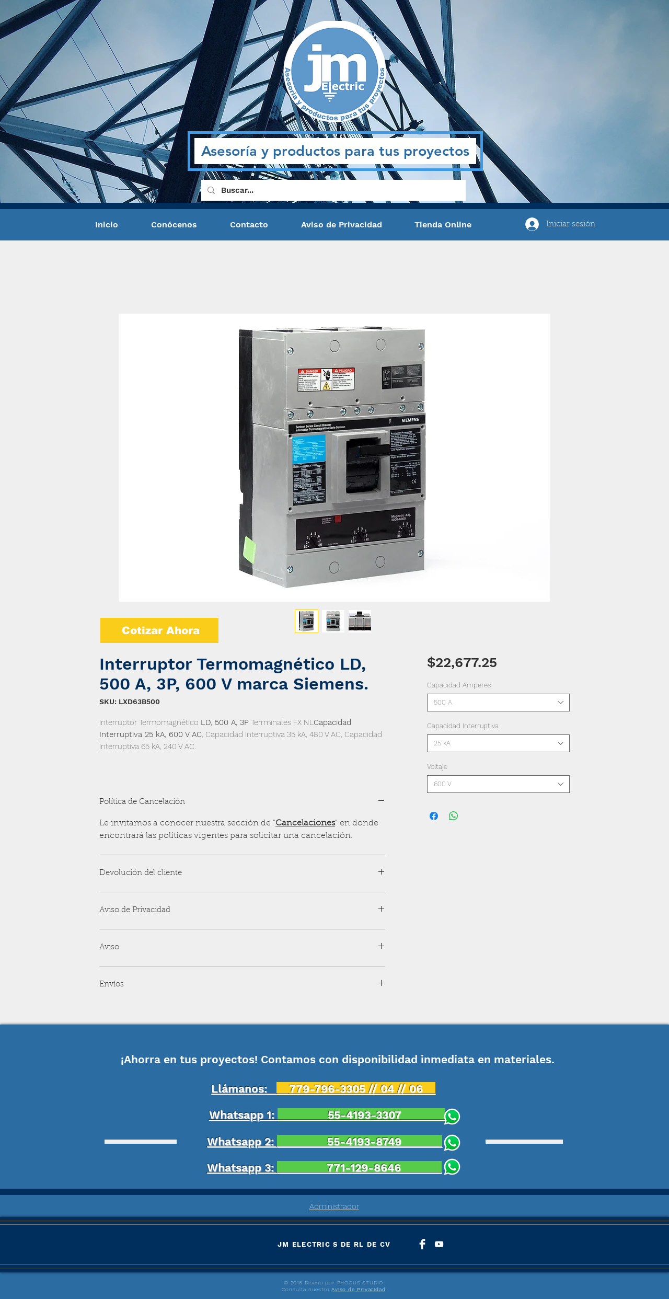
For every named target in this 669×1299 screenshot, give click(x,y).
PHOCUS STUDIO (360, 1282)
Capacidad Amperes (459, 685)
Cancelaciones (305, 823)
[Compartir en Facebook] (434, 816)
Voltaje (437, 767)
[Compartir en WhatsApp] (453, 816)
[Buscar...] (332, 190)
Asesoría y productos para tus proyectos (335, 150)
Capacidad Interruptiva (463, 726)
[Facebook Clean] (422, 1244)
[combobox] (498, 702)
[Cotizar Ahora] (159, 630)
